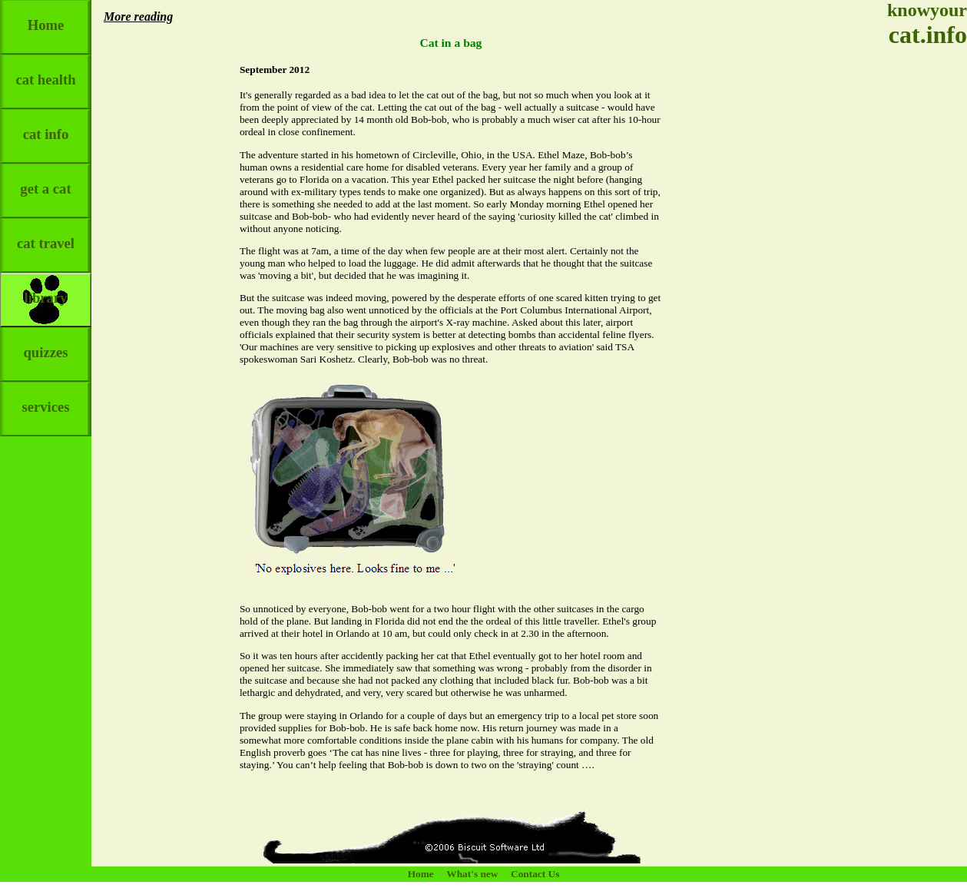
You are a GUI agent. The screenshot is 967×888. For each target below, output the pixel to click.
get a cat (45, 180)
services (45, 398)
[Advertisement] (921, 291)
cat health (45, 71)
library (46, 289)
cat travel (46, 234)
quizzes (45, 343)
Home (46, 16)
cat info (46, 125)
